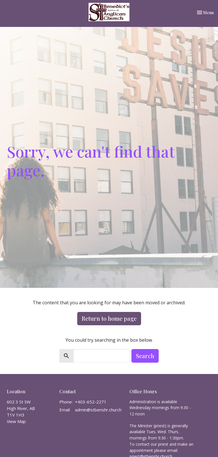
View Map (16, 421)
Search (145, 356)
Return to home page (109, 318)
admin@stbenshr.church (98, 410)
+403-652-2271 (90, 402)
